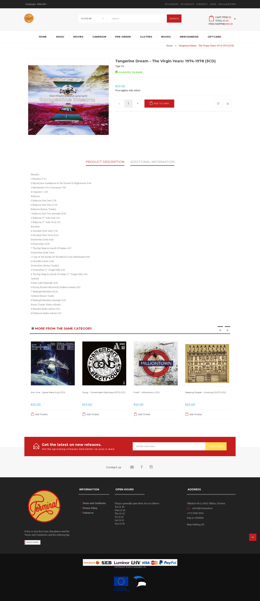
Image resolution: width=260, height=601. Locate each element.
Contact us (88, 512)
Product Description (105, 162)
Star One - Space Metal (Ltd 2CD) (48, 392)
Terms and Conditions (94, 502)
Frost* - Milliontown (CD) (147, 392)
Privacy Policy (90, 507)
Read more (32, 542)
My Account (171, 4)
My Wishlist (187, 4)
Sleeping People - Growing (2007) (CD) (205, 392)
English (43, 4)
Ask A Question (227, 4)
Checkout (202, 4)
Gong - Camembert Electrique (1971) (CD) (103, 392)
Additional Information (152, 162)
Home (169, 45)
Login (213, 4)
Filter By (86, 18)
